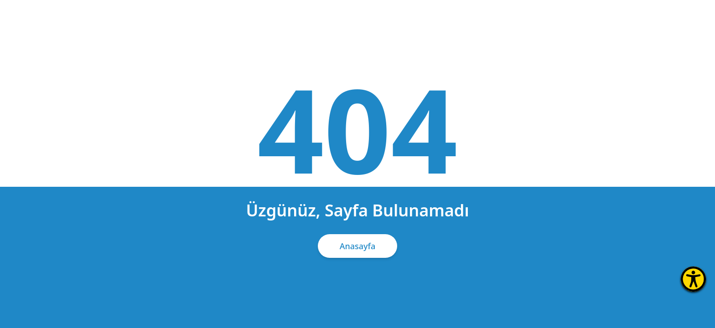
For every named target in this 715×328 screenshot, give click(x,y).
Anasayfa (358, 246)
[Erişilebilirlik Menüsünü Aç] (693, 279)
